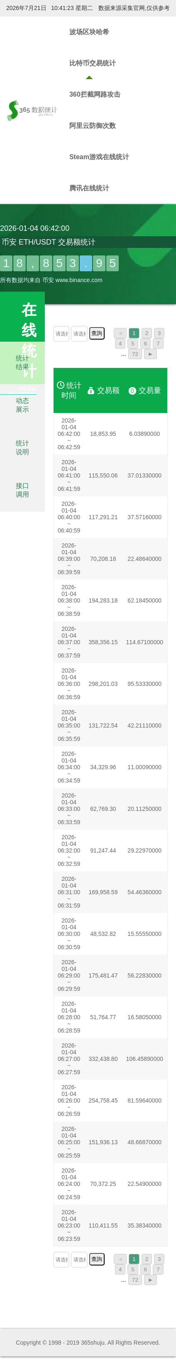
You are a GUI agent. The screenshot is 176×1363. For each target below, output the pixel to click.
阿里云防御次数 (92, 125)
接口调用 (22, 490)
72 (135, 354)
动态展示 (22, 405)
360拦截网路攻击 (94, 94)
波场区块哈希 (89, 31)
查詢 (96, 333)
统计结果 (22, 362)
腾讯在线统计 (89, 188)
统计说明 (22, 447)
